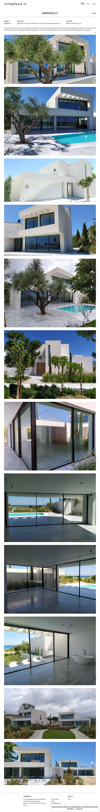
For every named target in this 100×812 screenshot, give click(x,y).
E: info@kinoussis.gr (56, 803)
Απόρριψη (79, 809)
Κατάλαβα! (70, 809)
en (94, 4)
